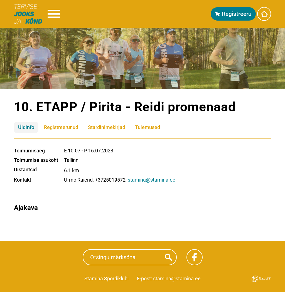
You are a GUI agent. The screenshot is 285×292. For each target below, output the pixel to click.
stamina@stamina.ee (151, 180)
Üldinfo (26, 127)
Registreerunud (61, 127)
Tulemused (147, 127)
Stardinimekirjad (106, 127)
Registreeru (237, 14)
